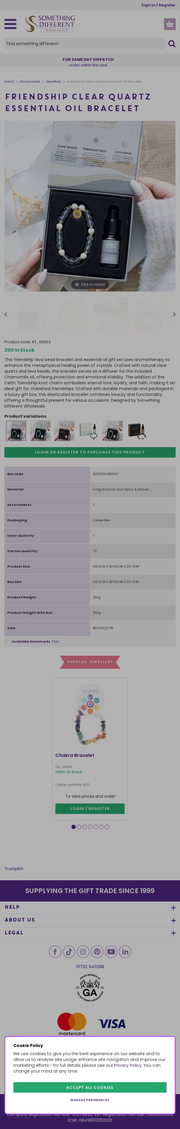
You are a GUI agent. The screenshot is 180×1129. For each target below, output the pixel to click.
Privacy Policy (128, 1065)
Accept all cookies (90, 1087)
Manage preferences (90, 1100)
